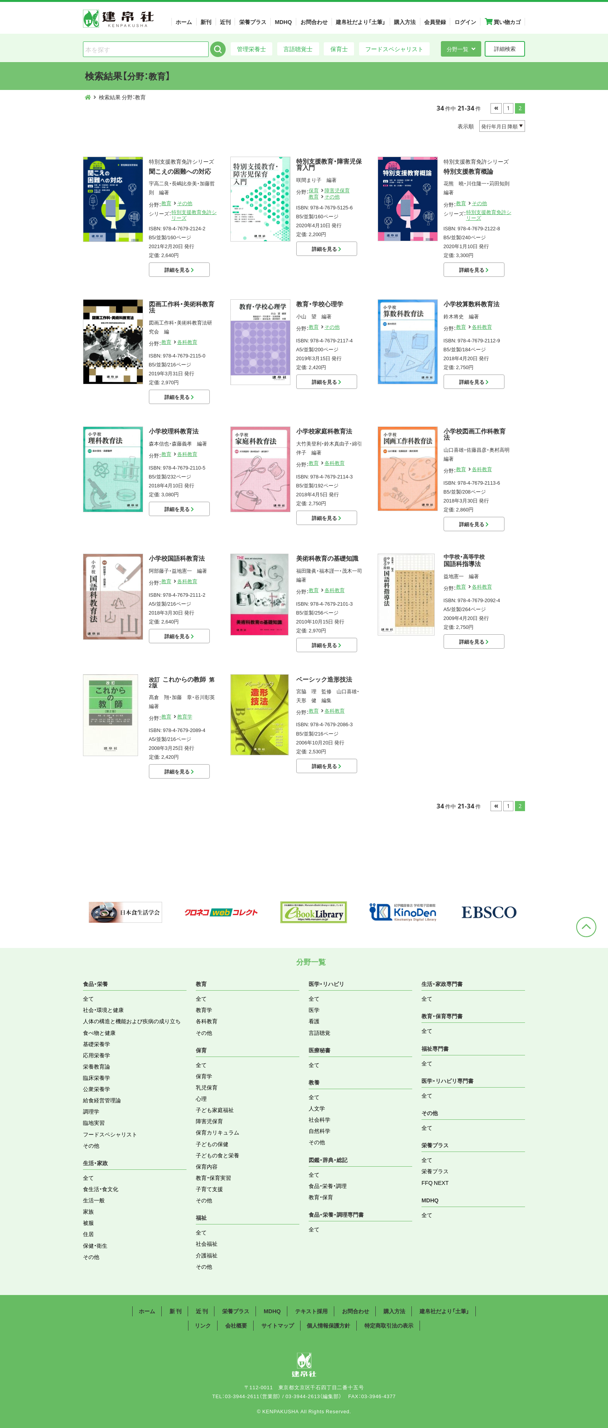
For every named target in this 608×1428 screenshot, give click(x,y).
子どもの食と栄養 (217, 1155)
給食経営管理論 (102, 1100)
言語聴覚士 (298, 48)
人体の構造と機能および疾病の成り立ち (132, 1021)
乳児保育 (207, 1087)
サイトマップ (277, 1325)
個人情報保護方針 (328, 1325)
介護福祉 (207, 1255)
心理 (201, 1098)
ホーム (184, 22)
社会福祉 (207, 1243)
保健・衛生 (95, 1245)
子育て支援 (209, 1189)
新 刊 (175, 1311)
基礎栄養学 (96, 1043)
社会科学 (319, 1119)
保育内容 (207, 1166)
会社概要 (236, 1325)
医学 (314, 1009)
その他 (184, 203)
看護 (314, 1021)
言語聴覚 (319, 1032)
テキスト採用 (311, 1311)
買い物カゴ (503, 22)
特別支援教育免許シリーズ (194, 214)
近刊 (225, 22)
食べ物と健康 (99, 1032)
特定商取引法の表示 (388, 1325)
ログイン (465, 22)
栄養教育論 (96, 1066)
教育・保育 (321, 1197)
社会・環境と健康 (103, 1009)
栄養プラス (252, 22)
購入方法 (405, 22)
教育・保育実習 (213, 1177)
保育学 (204, 1076)
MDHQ (283, 22)
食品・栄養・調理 (328, 1185)
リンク (203, 1325)
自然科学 (319, 1130)
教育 (166, 203)
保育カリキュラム (217, 1132)
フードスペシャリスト (394, 48)
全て (88, 998)
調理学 (91, 1111)
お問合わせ (314, 22)
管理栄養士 (251, 48)
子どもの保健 (212, 1144)
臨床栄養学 (96, 1077)
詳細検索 (505, 48)
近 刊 (202, 1311)
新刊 (205, 22)
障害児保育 (337, 190)
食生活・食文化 (100, 1189)
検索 (218, 49)
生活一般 (94, 1200)
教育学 (184, 716)
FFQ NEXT (435, 1182)
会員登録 (435, 22)
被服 (88, 1222)
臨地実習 (94, 1122)
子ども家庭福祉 (215, 1109)
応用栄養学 (96, 1055)
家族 (88, 1211)
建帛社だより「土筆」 (360, 22)
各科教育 (187, 341)
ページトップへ (586, 927)
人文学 (317, 1108)
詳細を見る (179, 269)
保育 (314, 190)
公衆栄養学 (96, 1088)
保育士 (339, 48)
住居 (88, 1233)
